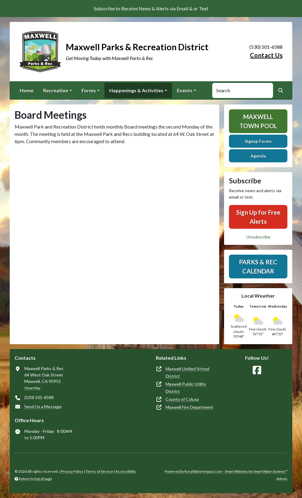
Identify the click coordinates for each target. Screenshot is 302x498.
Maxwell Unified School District (187, 372)
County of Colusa (182, 399)
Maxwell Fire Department (189, 407)
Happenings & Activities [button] (136, 90)
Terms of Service (99, 471)
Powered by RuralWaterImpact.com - (226, 471)
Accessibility (125, 471)
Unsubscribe (258, 236)
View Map (32, 388)
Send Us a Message (42, 406)
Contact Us (266, 55)
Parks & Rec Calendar (258, 266)
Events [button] (184, 90)
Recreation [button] (55, 90)
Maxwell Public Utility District (186, 387)
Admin (281, 478)
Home (26, 90)
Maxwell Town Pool (258, 121)
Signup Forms (258, 141)
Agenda (258, 155)
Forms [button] (89, 90)
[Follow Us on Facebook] (257, 370)
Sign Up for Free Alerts (258, 217)
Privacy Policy (72, 471)
